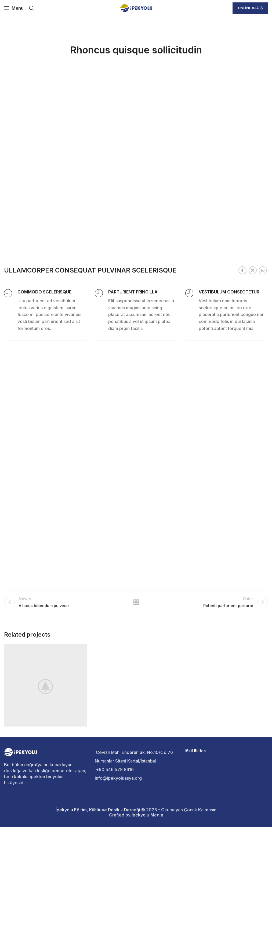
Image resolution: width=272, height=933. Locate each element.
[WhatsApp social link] (263, 462)
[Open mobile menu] (13, 8)
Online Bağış (250, 8)
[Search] (31, 8)
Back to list (136, 795)
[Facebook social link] (242, 462)
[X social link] (253, 462)
